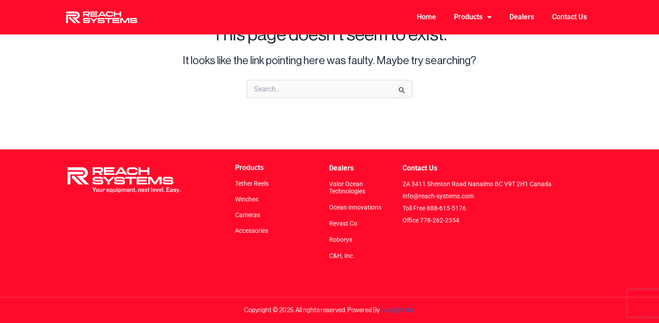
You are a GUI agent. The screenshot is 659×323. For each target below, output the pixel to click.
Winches (246, 199)
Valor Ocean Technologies (347, 187)
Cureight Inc (397, 310)
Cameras (247, 214)
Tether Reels (252, 183)
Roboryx (340, 239)
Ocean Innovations (355, 207)
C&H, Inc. (342, 255)
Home (426, 17)
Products (473, 17)
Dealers (521, 17)
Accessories (251, 230)
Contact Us (569, 17)
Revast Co (343, 223)
